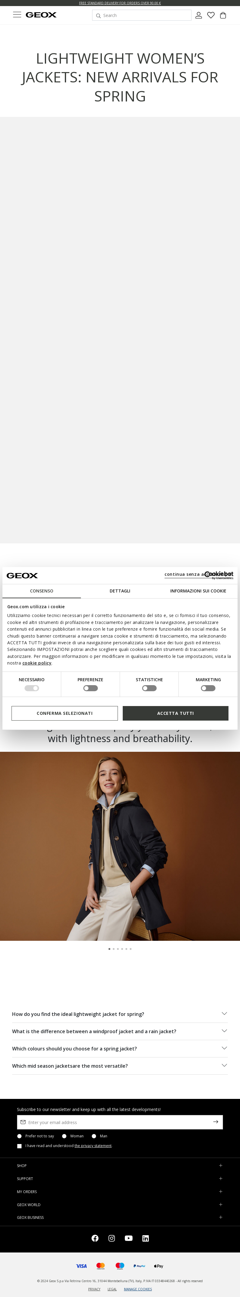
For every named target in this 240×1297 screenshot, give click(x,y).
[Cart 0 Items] (223, 17)
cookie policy (37, 663)
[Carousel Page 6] (131, 949)
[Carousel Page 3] (118, 949)
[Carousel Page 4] (122, 949)
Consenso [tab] (41, 591)
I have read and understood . (68, 1145)
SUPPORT (25, 1178)
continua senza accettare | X (198, 574)
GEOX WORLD (29, 1204)
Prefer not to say (39, 1136)
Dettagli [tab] (120, 591)
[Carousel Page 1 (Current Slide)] (109, 949)
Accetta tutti (175, 713)
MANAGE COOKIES (138, 1289)
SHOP (22, 1165)
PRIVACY (94, 1289)
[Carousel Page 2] (114, 949)
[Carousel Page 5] (126, 949)
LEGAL (112, 1289)
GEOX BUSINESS (30, 1217)
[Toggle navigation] (17, 15)
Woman (77, 1136)
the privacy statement (93, 1145)
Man (103, 1136)
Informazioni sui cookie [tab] (198, 591)
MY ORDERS (27, 1191)
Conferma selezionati (64, 713)
